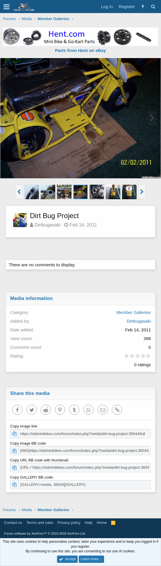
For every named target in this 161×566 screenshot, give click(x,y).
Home (102, 522)
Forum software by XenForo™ (45, 533)
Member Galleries (134, 312)
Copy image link (23, 426)
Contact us (13, 522)
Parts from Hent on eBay (80, 50)
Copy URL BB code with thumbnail (39, 460)
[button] (6, 6)
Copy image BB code (28, 443)
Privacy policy (69, 522)
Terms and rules (39, 522)
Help (89, 522)
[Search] (153, 6)
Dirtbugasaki (47, 224)
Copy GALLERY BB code (31, 477)
